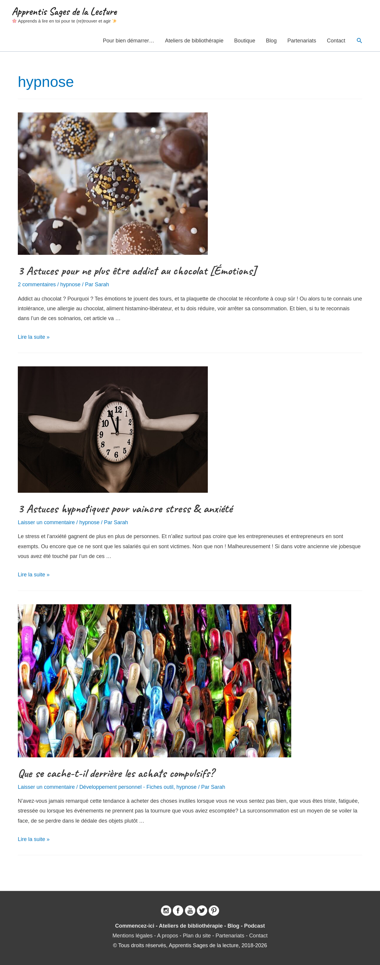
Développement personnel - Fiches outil (126, 787)
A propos (167, 936)
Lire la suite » (34, 337)
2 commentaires (37, 284)
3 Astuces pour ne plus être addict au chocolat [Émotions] (137, 270)
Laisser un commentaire (46, 522)
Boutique (244, 41)
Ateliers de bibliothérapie (194, 41)
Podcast (254, 926)
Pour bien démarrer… (128, 41)
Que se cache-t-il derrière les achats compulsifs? (116, 773)
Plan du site (197, 936)
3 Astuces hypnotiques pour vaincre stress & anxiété (125, 508)
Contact (336, 41)
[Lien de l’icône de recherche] (359, 40)
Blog (271, 41)
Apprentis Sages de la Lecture (64, 11)
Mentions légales (133, 936)
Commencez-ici (134, 926)
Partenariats (301, 41)
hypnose (70, 284)
